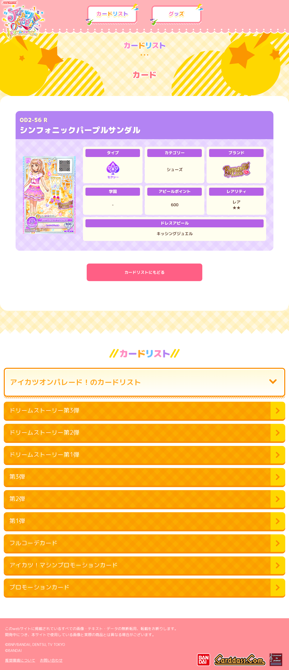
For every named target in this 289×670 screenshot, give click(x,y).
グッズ (177, 15)
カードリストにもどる (144, 272)
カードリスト (112, 15)
